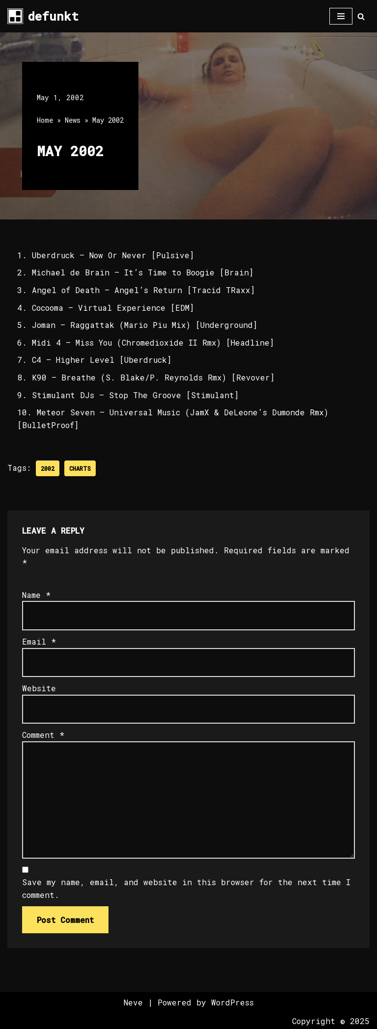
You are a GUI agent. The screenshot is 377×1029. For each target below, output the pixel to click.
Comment (43, 735)
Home (45, 120)
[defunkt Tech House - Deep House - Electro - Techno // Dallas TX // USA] (43, 16)
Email (39, 641)
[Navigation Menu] (340, 16)
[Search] (361, 16)
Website (39, 688)
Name (36, 595)
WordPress (232, 1002)
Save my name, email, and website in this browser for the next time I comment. (186, 888)
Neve (133, 1002)
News (73, 120)
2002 (47, 468)
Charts (80, 468)
